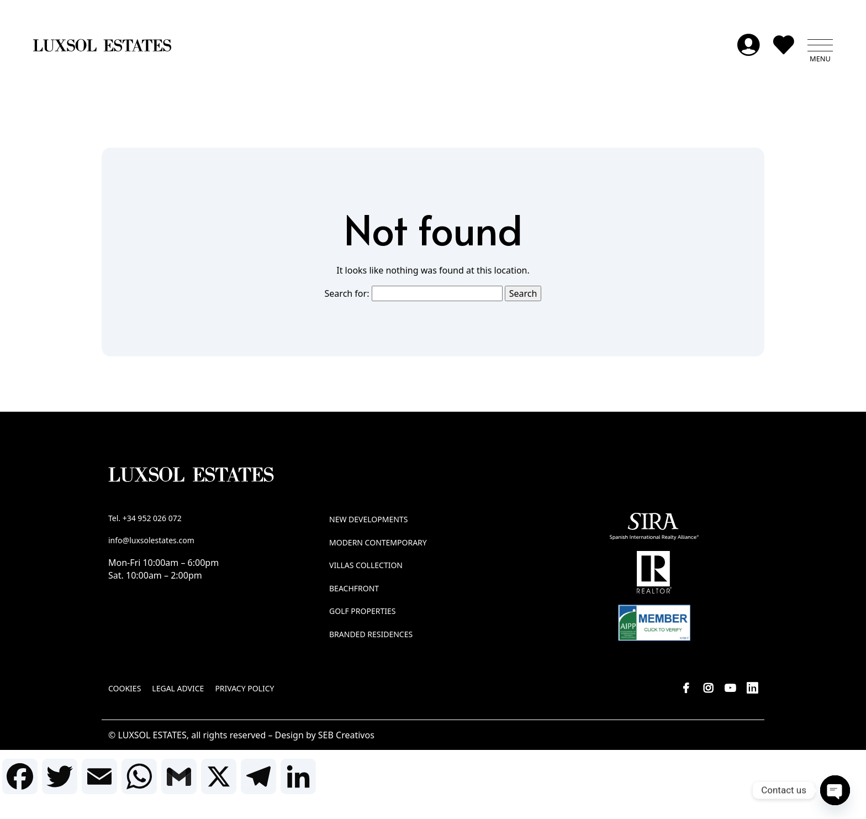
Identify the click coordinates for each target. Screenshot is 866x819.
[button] (820, 47)
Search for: (347, 294)
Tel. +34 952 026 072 (145, 519)
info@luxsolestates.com (151, 541)
